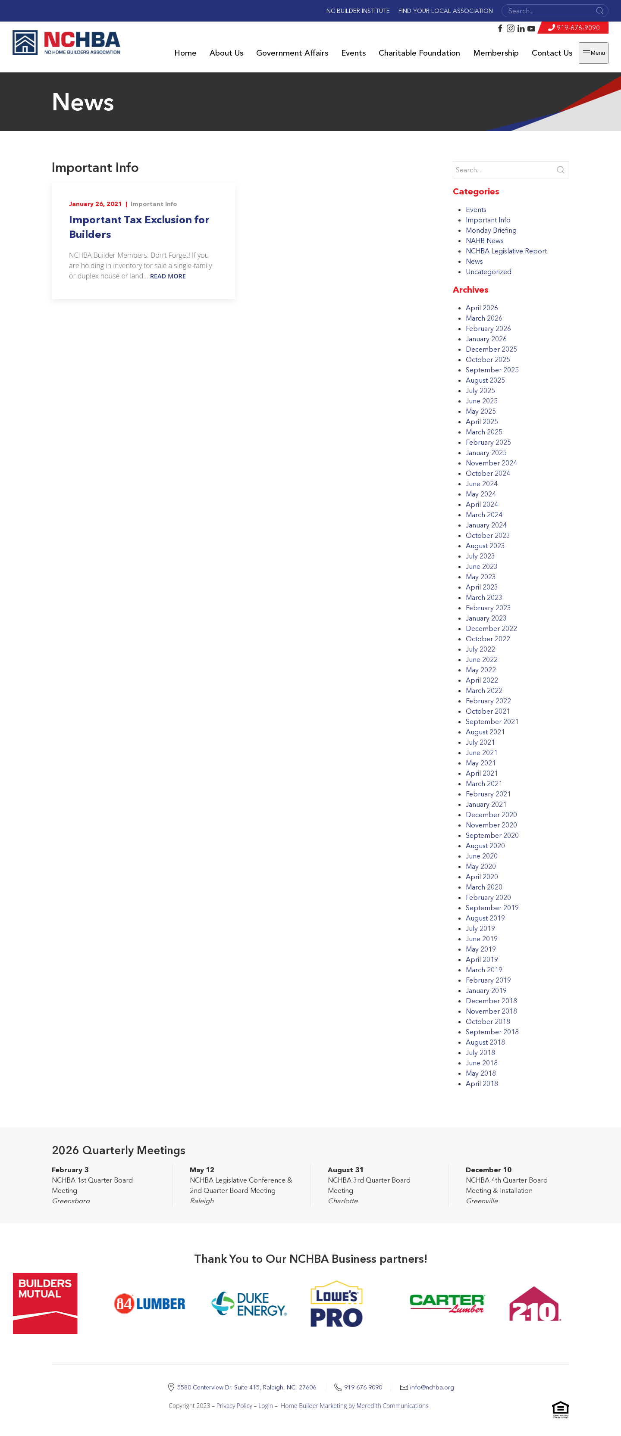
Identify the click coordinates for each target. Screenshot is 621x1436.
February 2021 (488, 794)
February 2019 (488, 980)
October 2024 (488, 473)
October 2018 (488, 1021)
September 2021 (492, 721)
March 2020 (484, 887)
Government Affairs (292, 53)
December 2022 (491, 628)
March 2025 (484, 432)
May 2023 (481, 576)
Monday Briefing (491, 230)
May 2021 (481, 763)
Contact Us (552, 53)
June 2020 (482, 856)
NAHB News (485, 240)
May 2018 (481, 1073)
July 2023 (480, 556)
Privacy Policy (234, 1406)
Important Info (154, 204)
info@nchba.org (432, 1387)
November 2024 (491, 463)
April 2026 (482, 307)
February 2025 (488, 442)
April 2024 (482, 504)
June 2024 (482, 483)
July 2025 (480, 390)
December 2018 (491, 1000)
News (474, 261)
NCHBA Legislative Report (506, 251)
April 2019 (482, 959)
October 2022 (488, 638)
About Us (226, 53)
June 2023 (482, 566)
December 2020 (491, 814)
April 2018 (482, 1083)
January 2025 (486, 452)
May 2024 (481, 494)
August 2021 (485, 731)
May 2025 (481, 411)
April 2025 (482, 421)
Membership (496, 53)
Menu (593, 53)
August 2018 (485, 1042)
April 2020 (482, 876)
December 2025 (491, 349)
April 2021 (482, 773)
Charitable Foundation (419, 53)
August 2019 (485, 918)
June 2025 (482, 400)
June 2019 (482, 938)
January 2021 (486, 804)
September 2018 (492, 1031)
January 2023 (486, 618)
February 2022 (488, 700)
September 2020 (492, 835)
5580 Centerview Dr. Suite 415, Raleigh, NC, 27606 (246, 1387)
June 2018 (482, 1062)
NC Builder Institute (358, 11)
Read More (168, 276)
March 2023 (484, 597)
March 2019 (484, 969)
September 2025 (492, 369)
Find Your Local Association (445, 11)
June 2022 (482, 659)
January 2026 (486, 338)
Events (353, 53)
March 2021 (484, 783)
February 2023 (488, 607)
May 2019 (481, 949)
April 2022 (482, 680)
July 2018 (480, 1052)
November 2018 (491, 1011)
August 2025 (485, 380)
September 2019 (492, 907)
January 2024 (486, 525)
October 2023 (488, 535)
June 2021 (482, 752)
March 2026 (484, 318)
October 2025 (488, 359)
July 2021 (480, 742)
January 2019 (486, 990)
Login (265, 1406)
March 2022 (484, 690)
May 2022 (481, 669)
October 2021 (488, 711)
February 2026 (488, 328)
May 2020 (481, 866)
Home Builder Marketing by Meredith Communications (355, 1406)
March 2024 (484, 514)
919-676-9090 (578, 27)
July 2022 (480, 649)
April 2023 (482, 587)
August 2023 (485, 545)
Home (185, 53)
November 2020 (491, 825)
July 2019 (480, 928)
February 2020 (488, 897)
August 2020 (485, 845)
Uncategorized (488, 271)
